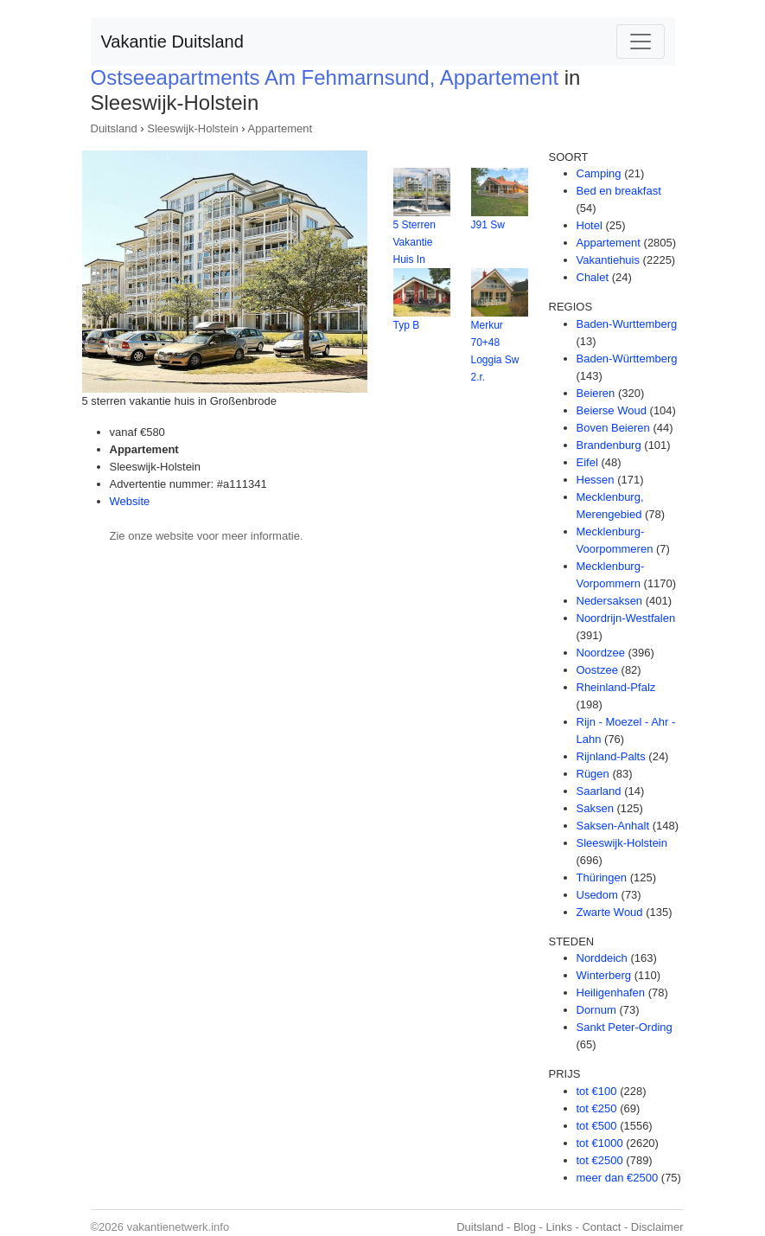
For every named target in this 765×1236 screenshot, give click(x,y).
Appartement (280, 128)
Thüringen (602, 877)
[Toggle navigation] (640, 41)
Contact (601, 1226)
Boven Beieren (613, 427)
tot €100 (597, 1091)
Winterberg (604, 975)
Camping (599, 173)
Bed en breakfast (619, 190)
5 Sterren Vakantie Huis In (414, 242)
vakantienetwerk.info (178, 1226)
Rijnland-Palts (611, 756)
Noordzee (601, 652)
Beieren (596, 393)
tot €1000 (600, 1143)
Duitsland (114, 128)
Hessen (596, 479)
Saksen (595, 808)
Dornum (596, 1009)
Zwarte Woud (610, 912)
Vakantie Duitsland (172, 41)
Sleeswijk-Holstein (192, 128)
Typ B (406, 325)
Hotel (589, 225)
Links (559, 1226)
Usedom (597, 894)
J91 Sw (488, 225)
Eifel (587, 462)
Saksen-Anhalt (613, 825)
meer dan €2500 (618, 1177)
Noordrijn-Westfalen (626, 618)
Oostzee (597, 669)
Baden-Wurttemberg (627, 323)
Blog (524, 1226)
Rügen (593, 773)
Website (130, 501)
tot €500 (597, 1125)
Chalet (593, 277)
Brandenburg (609, 445)
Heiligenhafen (611, 992)
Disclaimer (657, 1226)
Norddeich (602, 957)
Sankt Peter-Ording (625, 1027)
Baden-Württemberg (627, 358)
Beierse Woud (612, 410)
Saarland (599, 791)
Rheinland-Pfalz (616, 687)
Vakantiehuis (608, 259)
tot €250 (597, 1108)
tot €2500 (600, 1160)
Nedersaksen (610, 600)
